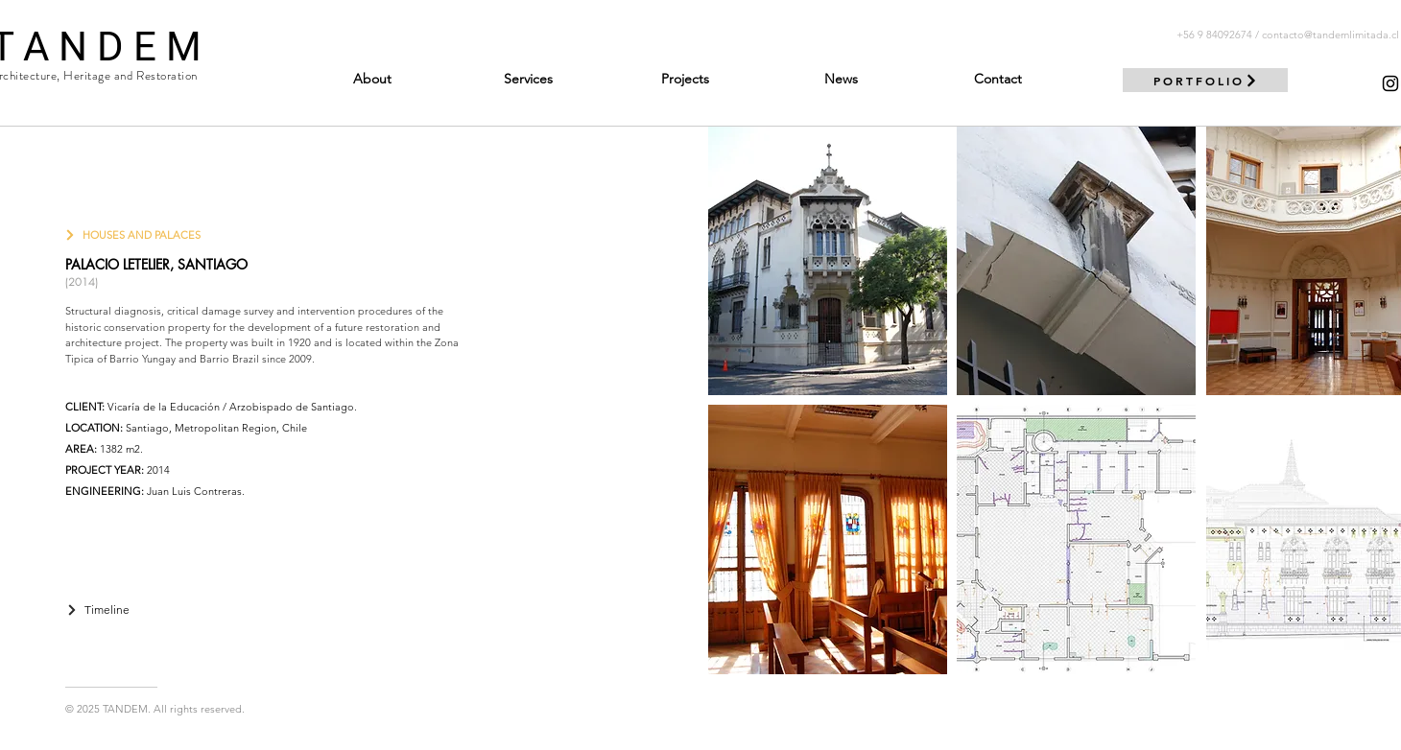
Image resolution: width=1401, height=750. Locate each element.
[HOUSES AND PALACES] (132, 234)
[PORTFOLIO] (1205, 80)
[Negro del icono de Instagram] (1390, 83)
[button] (827, 260)
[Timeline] (98, 609)
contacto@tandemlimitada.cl (1330, 34)
